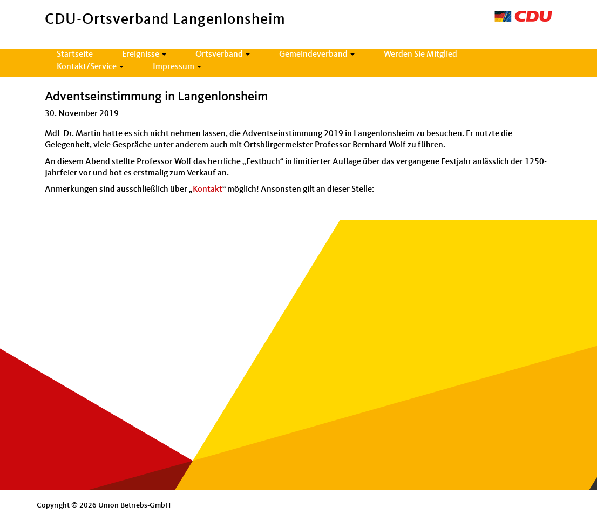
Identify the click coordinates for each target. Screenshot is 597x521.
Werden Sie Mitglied (420, 54)
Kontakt (207, 189)
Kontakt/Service (90, 67)
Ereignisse (144, 54)
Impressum (177, 67)
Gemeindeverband (317, 54)
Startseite (75, 54)
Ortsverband (222, 54)
